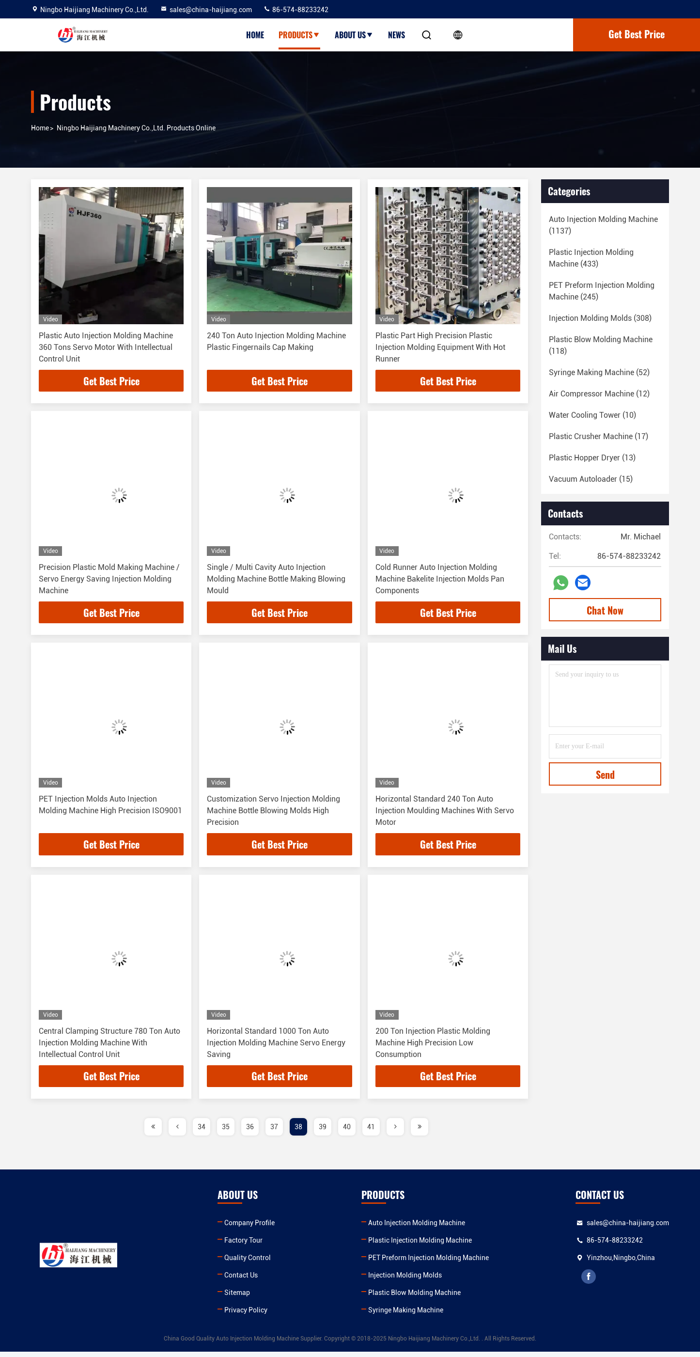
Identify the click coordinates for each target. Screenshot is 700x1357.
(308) (600, 318)
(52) (599, 372)
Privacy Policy (245, 1315)
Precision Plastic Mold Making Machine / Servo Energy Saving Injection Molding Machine (109, 580)
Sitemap (237, 1298)
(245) (601, 291)
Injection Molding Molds (405, 1280)
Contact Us (241, 1280)
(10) (592, 415)
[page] (153, 1132)
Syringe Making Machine (405, 1315)
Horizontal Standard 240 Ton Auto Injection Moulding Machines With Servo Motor (444, 813)
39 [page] (323, 1132)
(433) (591, 258)
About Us (354, 35)
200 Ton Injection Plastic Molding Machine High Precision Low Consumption (432, 1046)
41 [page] (371, 1132)
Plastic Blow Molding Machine (414, 1298)
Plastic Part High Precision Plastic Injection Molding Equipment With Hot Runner (440, 347)
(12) (599, 393)
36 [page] (250, 1132)
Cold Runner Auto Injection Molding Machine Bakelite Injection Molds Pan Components (439, 580)
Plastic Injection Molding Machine (420, 1245)
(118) (601, 345)
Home (255, 35)
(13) (592, 457)
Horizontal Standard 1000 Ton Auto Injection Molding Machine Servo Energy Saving (276, 1046)
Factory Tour (243, 1245)
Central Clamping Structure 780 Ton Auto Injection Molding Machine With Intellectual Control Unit (109, 1046)
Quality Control (247, 1263)
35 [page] (226, 1132)
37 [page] (274, 1132)
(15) (591, 479)
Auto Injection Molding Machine (416, 1228)
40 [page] (347, 1132)
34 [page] (201, 1132)
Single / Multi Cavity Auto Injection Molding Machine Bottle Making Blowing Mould (276, 580)
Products (299, 35)
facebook (589, 1282)
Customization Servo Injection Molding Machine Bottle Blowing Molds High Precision (273, 813)
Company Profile (249, 1228)
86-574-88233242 (295, 10)
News (396, 35)
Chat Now (605, 610)
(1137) (603, 225)
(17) (598, 436)
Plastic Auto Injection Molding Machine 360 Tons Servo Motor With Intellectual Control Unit (106, 347)
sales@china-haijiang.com (206, 10)
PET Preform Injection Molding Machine (428, 1263)
